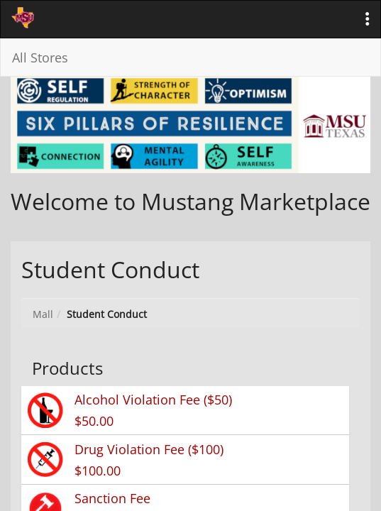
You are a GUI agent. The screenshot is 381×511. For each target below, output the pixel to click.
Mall (43, 314)
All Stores (40, 57)
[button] (367, 19)
